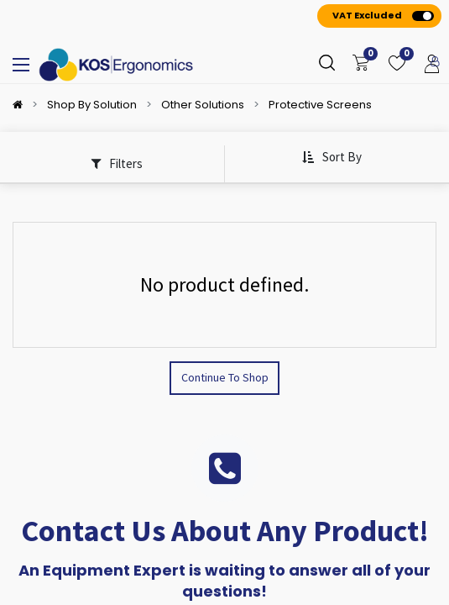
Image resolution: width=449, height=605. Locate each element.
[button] (331, 157)
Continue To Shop (225, 377)
